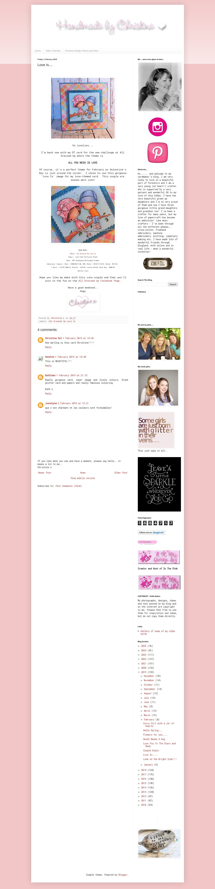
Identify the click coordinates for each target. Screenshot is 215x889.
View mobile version (83, 478)
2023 (144, 654)
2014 (144, 787)
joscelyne (51, 403)
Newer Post (44, 472)
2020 (144, 667)
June (147, 702)
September (150, 689)
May (146, 706)
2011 (144, 800)
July (147, 697)
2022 (144, 659)
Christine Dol (53, 338)
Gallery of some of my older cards (158, 632)
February (149, 719)
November (149, 680)
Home (38, 50)
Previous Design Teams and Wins (81, 50)
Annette (49, 356)
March (148, 715)
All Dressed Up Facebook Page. (99, 280)
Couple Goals (151, 750)
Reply (48, 347)
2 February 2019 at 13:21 (73, 403)
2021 (144, 663)
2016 (144, 778)
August (148, 693)
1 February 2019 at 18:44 (70, 356)
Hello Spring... (152, 730)
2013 (144, 791)
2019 (144, 672)
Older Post (120, 472)
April (148, 710)
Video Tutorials (53, 50)
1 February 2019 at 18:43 (78, 338)
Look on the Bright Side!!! (160, 759)
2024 (144, 650)
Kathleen (50, 375)
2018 (144, 770)
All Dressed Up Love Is (62, 321)
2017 (144, 774)
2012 (144, 796)
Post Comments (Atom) (69, 485)
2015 (144, 783)
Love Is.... (150, 754)
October (149, 684)
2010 (144, 804)
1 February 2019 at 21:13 (71, 375)
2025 (144, 645)
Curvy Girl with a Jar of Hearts (158, 725)
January (149, 764)
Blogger (123, 874)
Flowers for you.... (155, 734)
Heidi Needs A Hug (154, 739)
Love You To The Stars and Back (159, 745)
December (149, 675)
